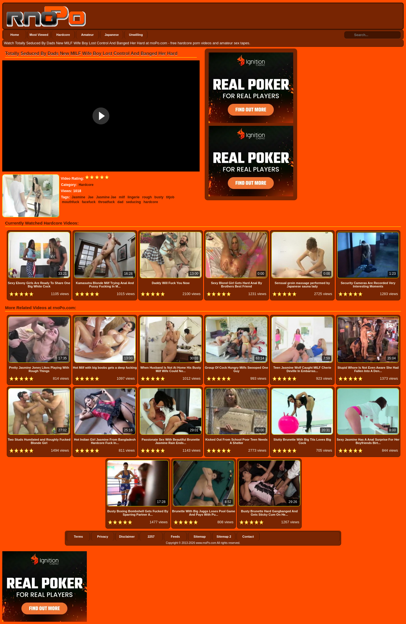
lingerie (133, 197)
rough (147, 197)
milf (122, 197)
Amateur (87, 34)
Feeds (175, 536)
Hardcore (63, 34)
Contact (248, 536)
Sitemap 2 (224, 536)
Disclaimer (127, 536)
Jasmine (78, 197)
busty (159, 197)
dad (120, 202)
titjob (170, 197)
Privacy (102, 536)
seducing (133, 202)
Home (14, 34)
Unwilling (136, 34)
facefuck (89, 202)
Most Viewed (39, 34)
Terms (78, 536)
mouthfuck (70, 202)
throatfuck (106, 202)
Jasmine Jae (106, 197)
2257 (151, 536)
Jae (90, 197)
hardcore (151, 202)
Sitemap (200, 536)
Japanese (112, 34)
